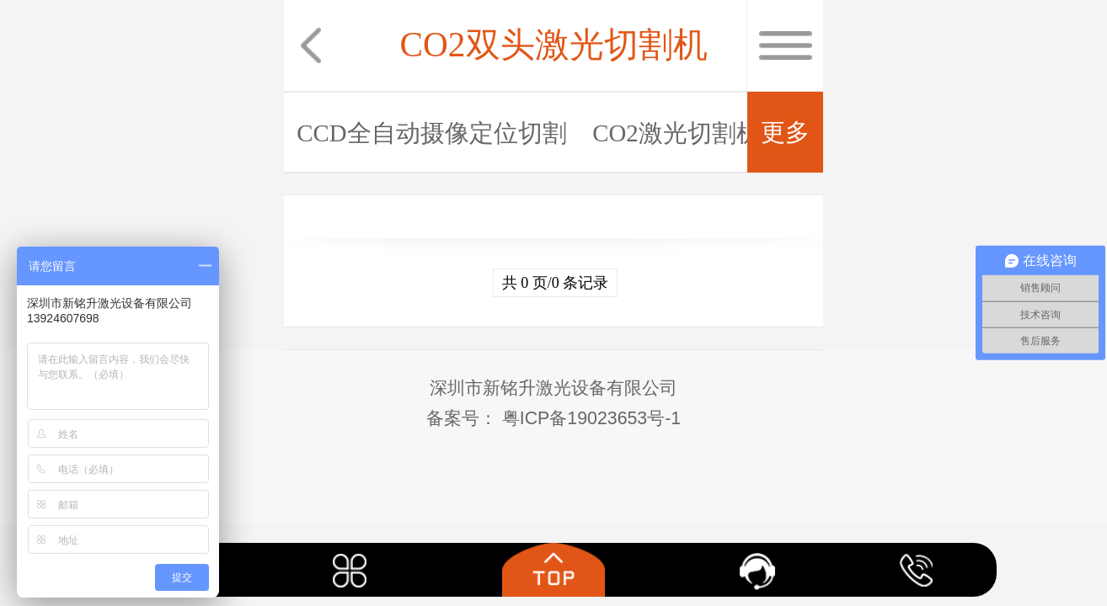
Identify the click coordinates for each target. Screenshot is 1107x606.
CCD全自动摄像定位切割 (431, 133)
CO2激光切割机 (676, 133)
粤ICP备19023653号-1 (589, 418)
